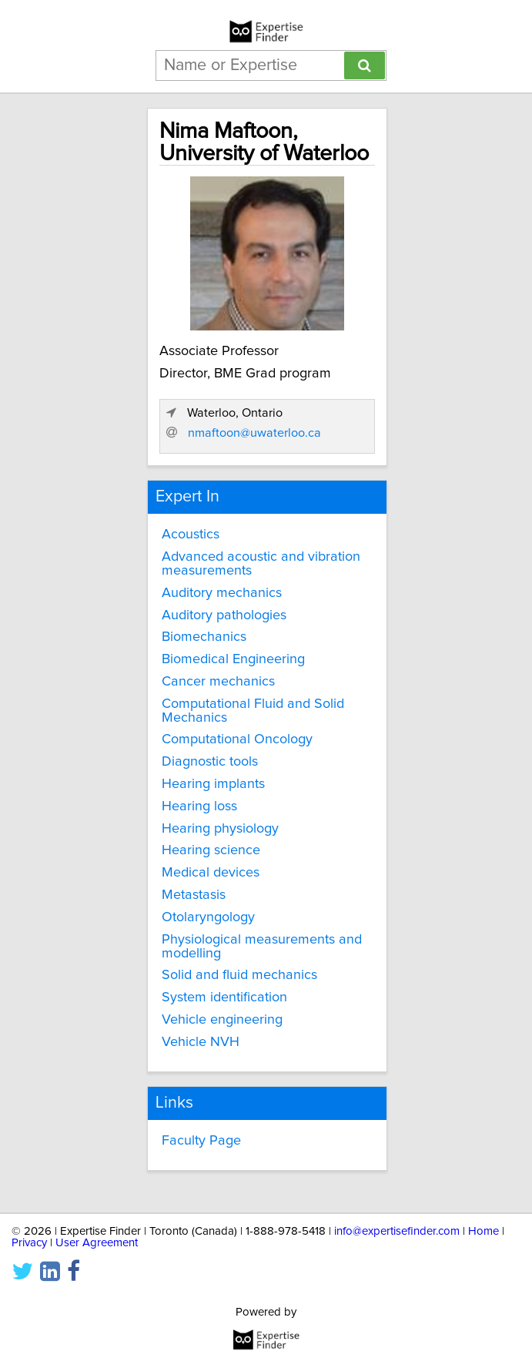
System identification (224, 997)
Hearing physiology (220, 829)
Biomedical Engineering (233, 659)
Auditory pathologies (224, 615)
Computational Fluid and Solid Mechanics (253, 711)
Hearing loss (199, 806)
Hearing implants (213, 784)
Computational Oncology (237, 739)
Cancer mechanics (218, 682)
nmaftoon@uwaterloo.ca (254, 433)
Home (483, 1231)
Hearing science (211, 850)
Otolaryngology (208, 917)
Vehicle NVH (200, 1042)
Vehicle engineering (222, 1020)
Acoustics (190, 535)
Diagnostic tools (210, 762)
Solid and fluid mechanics (239, 975)
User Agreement (96, 1243)
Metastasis (194, 895)
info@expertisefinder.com (397, 1231)
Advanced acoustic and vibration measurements (261, 564)
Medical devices (210, 873)
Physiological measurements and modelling (262, 947)
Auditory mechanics (222, 593)
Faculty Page (201, 1141)
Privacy (29, 1243)
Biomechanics (204, 637)
